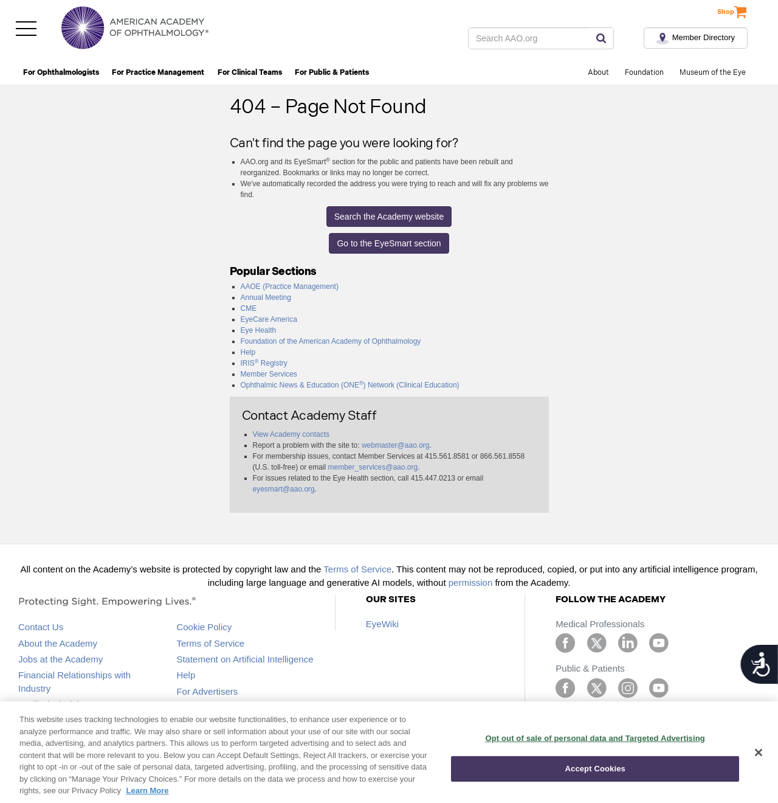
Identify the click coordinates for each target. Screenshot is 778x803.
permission (471, 582)
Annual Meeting (266, 297)
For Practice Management (158, 72)
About (598, 72)
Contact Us (40, 627)
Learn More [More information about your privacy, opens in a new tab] (147, 790)
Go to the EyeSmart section (389, 243)
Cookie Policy (204, 627)
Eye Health (259, 330)
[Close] (758, 752)
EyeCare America (269, 319)
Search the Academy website (389, 216)
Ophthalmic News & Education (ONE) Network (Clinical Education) (350, 385)
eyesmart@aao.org (284, 489)
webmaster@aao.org (396, 445)
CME (249, 308)
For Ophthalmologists (61, 72)
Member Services (269, 374)
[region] (389, 752)
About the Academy (57, 643)
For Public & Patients (332, 72)
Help (248, 352)
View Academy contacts (291, 434)
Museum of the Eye (713, 72)
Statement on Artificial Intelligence (244, 659)
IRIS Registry (264, 363)
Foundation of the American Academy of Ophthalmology (331, 341)
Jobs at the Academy (60, 659)
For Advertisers (207, 691)
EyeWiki (382, 624)
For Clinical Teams (250, 72)
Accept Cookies (595, 768)
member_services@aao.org (373, 467)
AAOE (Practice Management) (290, 286)
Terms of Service (357, 569)
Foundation (644, 72)
